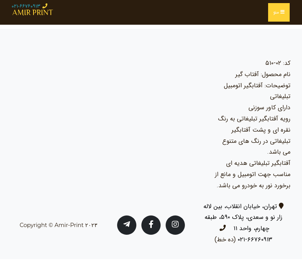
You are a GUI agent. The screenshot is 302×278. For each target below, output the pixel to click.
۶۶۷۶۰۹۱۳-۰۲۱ (255, 239)
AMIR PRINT (32, 12)
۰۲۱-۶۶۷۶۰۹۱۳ (26, 6)
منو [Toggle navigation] (279, 12)
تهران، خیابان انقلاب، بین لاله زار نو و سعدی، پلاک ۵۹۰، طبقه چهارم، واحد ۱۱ (242, 218)
